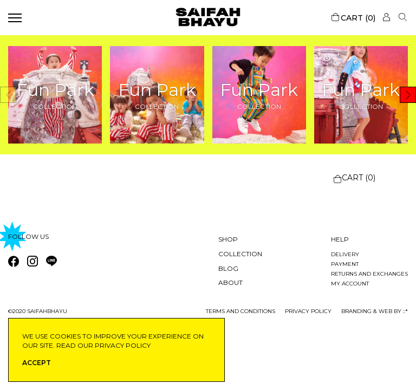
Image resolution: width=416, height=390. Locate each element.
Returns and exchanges (369, 273)
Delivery (345, 254)
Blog (228, 268)
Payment (345, 264)
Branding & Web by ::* (374, 311)
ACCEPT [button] (36, 363)
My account (350, 283)
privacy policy (308, 311)
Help (340, 239)
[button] (408, 95)
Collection (240, 254)
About (230, 282)
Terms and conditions (240, 311)
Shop (228, 239)
